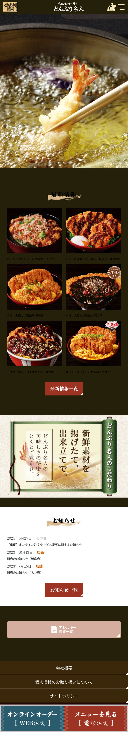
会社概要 (64, 668)
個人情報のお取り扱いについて (64, 682)
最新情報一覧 (64, 388)
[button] (59, 163)
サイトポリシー (64, 696)
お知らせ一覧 (64, 589)
